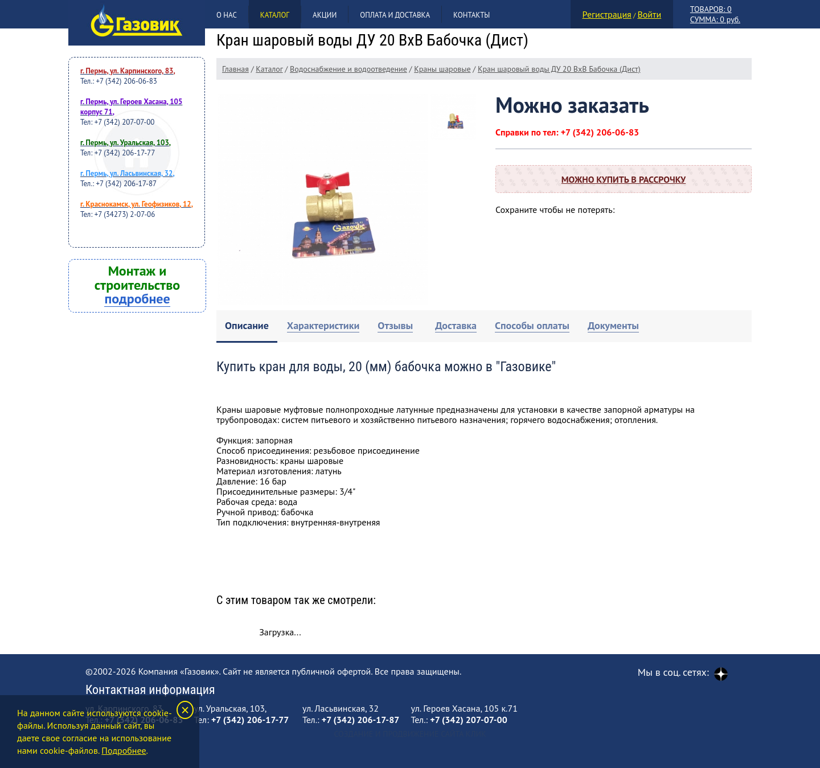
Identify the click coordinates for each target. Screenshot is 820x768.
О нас (226, 15)
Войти (649, 14)
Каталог (274, 15)
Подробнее (123, 750)
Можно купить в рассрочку (623, 179)
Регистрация (607, 14)
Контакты (471, 15)
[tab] (246, 326)
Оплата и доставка (395, 15)
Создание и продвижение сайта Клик (410, 734)
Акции (325, 15)
